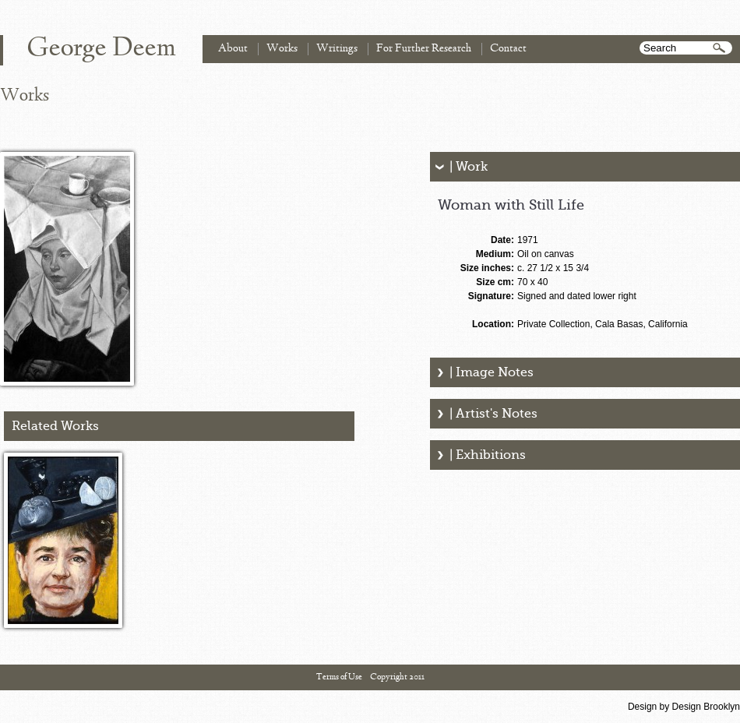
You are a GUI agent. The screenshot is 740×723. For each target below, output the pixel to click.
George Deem (101, 49)
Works (282, 49)
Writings (337, 49)
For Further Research (423, 49)
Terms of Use (339, 677)
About (233, 49)
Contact (508, 49)
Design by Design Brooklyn (684, 706)
